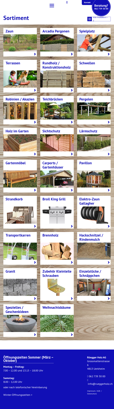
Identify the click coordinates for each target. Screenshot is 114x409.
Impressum (91, 391)
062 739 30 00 (96, 376)
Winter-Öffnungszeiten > (17, 395)
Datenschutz (92, 394)
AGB (99, 391)
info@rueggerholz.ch (100, 382)
